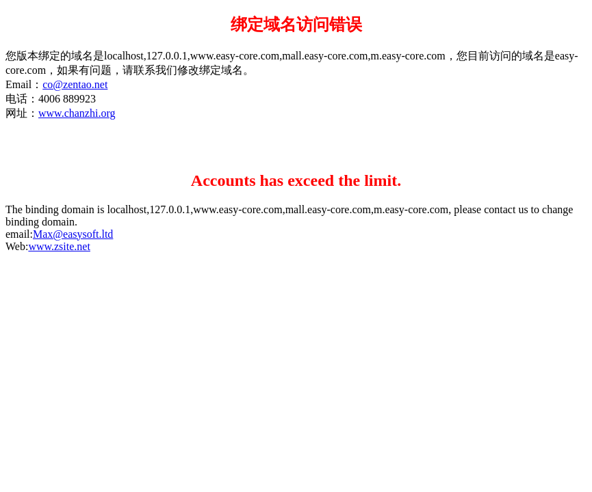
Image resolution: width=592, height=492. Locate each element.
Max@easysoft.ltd (73, 234)
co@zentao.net (74, 84)
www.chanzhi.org (76, 113)
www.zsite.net (59, 246)
